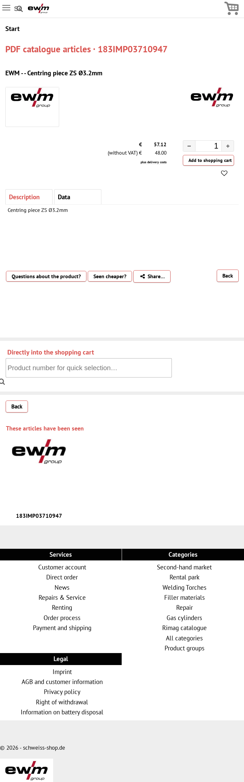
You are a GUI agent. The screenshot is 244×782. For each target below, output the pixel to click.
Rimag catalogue (184, 627)
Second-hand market (184, 567)
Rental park (184, 577)
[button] (227, 146)
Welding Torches (184, 587)
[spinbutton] (203, 147)
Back (227, 275)
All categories (184, 638)
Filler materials (184, 597)
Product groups (184, 648)
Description (24, 197)
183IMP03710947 (39, 515)
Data (64, 197)
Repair (184, 607)
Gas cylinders (184, 617)
